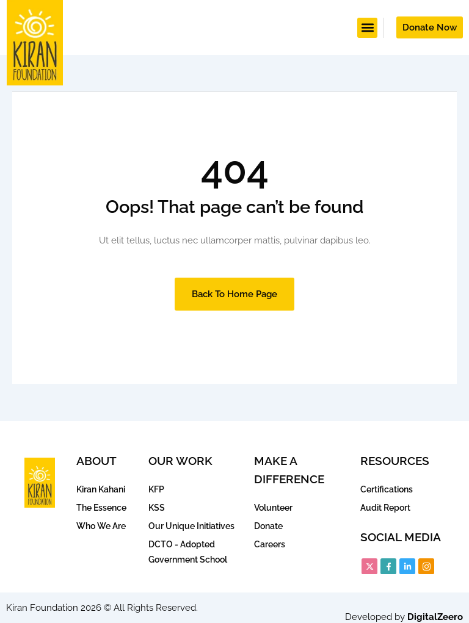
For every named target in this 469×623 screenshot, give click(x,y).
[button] (367, 28)
